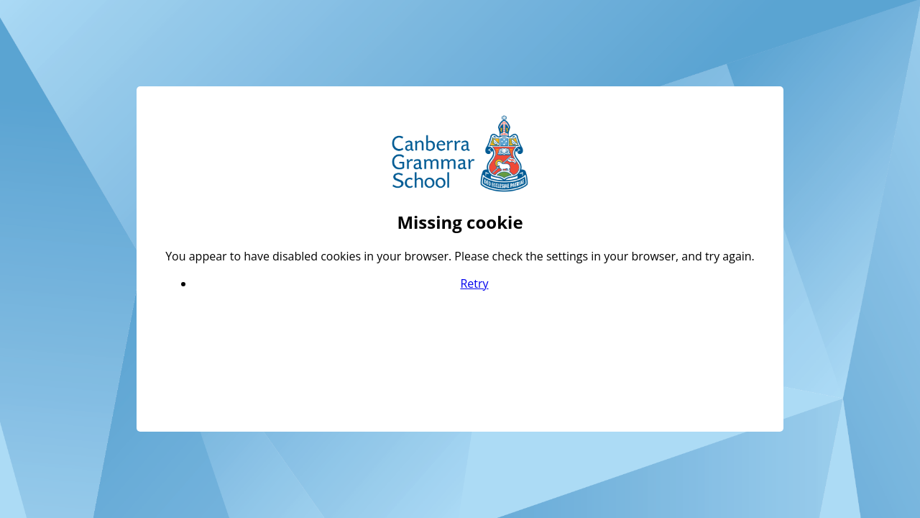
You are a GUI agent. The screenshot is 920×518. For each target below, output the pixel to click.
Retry (474, 283)
